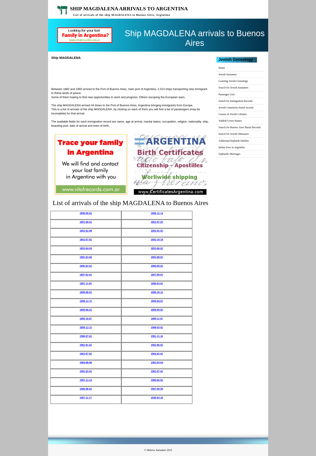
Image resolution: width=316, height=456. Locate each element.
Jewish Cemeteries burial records (236, 107)
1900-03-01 (157, 327)
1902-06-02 (157, 344)
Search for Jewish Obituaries (234, 133)
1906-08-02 (86, 388)
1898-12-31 (86, 301)
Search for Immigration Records (236, 101)
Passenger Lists (227, 94)
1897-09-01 (157, 274)
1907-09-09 (157, 388)
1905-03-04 (157, 362)
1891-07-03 (157, 221)
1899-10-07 (86, 318)
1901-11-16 (157, 336)
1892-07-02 (86, 239)
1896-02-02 (86, 265)
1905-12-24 (86, 380)
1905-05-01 (86, 371)
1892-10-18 (157, 239)
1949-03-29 (157, 397)
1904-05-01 (157, 353)
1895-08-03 (157, 257)
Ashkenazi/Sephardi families (234, 140)
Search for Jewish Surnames (233, 87)
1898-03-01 (157, 283)
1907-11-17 (86, 397)
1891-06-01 (86, 221)
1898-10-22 (157, 292)
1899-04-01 (157, 301)
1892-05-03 (157, 230)
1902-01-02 (86, 344)
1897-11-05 (86, 283)
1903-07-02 (86, 353)
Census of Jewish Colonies (233, 114)
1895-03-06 (86, 257)
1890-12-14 (157, 213)
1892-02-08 (86, 230)
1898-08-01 (86, 292)
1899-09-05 (157, 309)
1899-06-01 (86, 309)
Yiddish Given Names (230, 120)
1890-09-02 (86, 213)
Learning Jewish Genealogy (233, 81)
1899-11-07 (157, 318)
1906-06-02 (157, 380)
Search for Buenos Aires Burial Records (240, 127)
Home (222, 67)
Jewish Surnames (228, 74)
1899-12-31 (86, 327)
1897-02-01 (86, 274)
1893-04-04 (86, 248)
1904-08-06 (86, 362)
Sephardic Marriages (230, 153)
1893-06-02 (157, 248)
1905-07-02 (157, 371)
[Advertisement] (132, 73)
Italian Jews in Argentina (232, 147)
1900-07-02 (86, 336)
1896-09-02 (157, 265)
